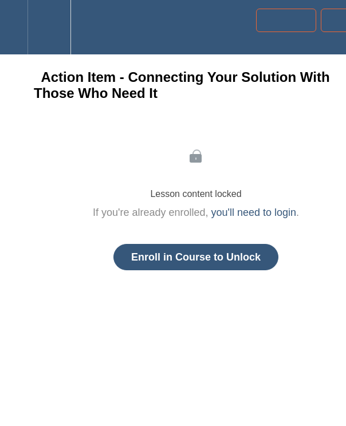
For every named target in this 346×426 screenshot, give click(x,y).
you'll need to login (254, 212)
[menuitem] (48, 27)
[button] (13, 27)
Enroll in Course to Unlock (196, 257)
